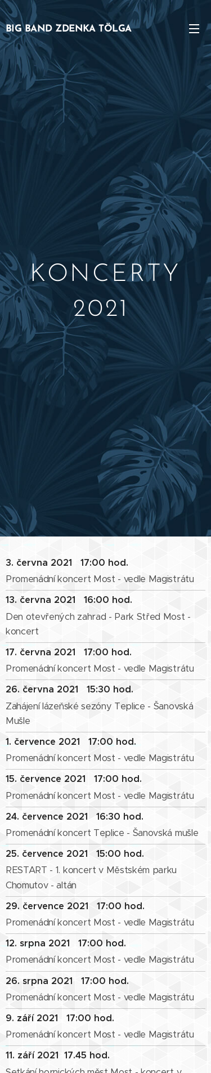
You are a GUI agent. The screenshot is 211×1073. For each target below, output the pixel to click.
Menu (194, 28)
